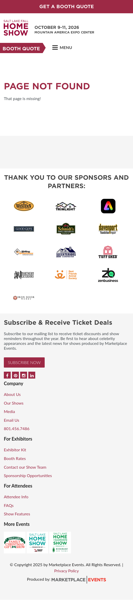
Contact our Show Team (25, 467)
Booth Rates (15, 458)
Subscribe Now (24, 362)
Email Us (11, 420)
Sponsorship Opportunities (28, 475)
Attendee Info (16, 496)
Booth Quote (21, 48)
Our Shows (13, 403)
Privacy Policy (66, 570)
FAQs (9, 505)
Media (9, 411)
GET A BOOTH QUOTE (66, 6)
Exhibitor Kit (15, 449)
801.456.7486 (16, 428)
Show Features (17, 513)
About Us (12, 394)
